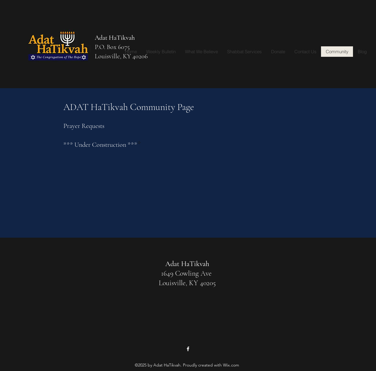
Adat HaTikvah (115, 38)
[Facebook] (188, 349)
